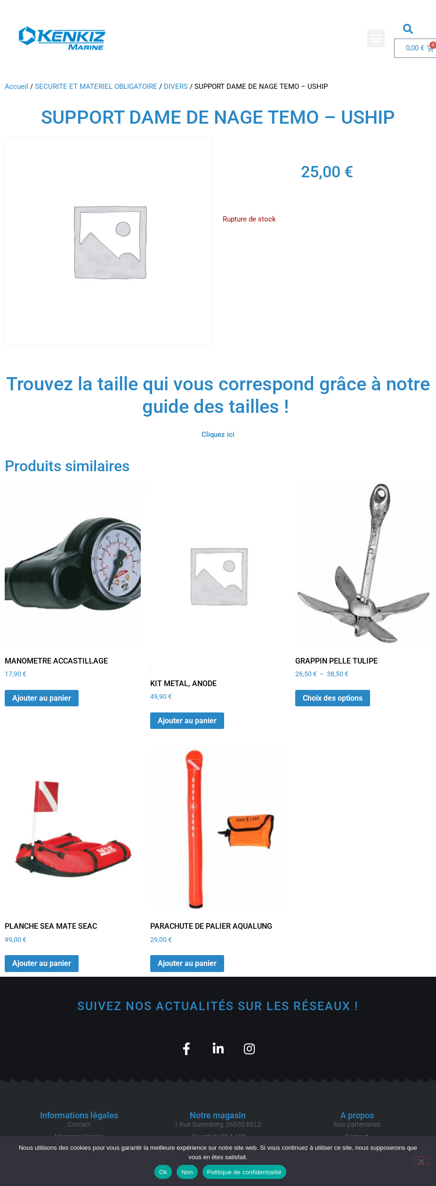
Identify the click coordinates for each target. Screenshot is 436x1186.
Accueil (16, 86)
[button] (376, 38)
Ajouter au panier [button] (41, 698)
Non (187, 1172)
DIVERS (176, 86)
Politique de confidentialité (244, 1172)
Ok (163, 1172)
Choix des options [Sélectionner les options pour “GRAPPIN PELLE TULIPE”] (333, 698)
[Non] (421, 1160)
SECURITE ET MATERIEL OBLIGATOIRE (96, 86)
